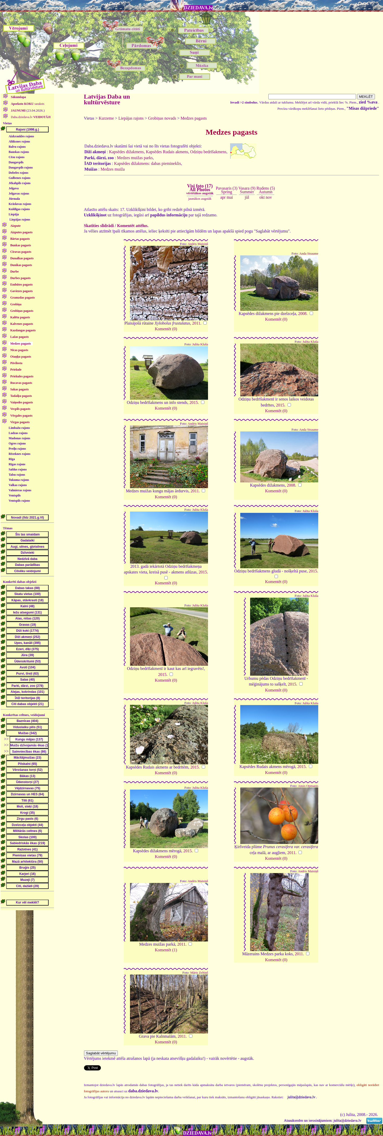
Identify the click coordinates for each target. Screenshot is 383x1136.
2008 (302, 313)
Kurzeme (106, 118)
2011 (196, 323)
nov (269, 197)
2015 (194, 402)
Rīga (12, 459)
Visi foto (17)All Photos (199, 189)
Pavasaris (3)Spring (226, 190)
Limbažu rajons (19, 428)
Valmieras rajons (20, 490)
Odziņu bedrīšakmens (208, 152)
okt (261, 197)
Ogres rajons (17, 443)
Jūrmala (14, 199)
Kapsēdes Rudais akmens (167, 152)
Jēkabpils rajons (19, 183)
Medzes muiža (113, 169)
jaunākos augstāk (199, 199)
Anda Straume (309, 253)
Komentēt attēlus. (132, 225)
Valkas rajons (18, 485)
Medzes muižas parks (135, 158)
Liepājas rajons (19, 219)
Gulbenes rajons (19, 178)
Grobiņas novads (162, 118)
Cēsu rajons (16, 157)
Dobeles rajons (18, 173)
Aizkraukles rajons (21, 136)
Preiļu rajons (17, 448)
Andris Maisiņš (198, 244)
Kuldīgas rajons (19, 209)
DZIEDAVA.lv (198, 7)
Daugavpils (16, 162)
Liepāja (14, 214)
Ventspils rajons (19, 500)
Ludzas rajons (18, 433)
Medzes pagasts (193, 118)
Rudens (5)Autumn (265, 190)
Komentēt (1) (166, 950)
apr (222, 197)
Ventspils (15, 495)
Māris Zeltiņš (199, 972)
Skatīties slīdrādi (99, 225)
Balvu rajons (17, 147)
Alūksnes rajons (19, 141)
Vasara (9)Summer (246, 190)
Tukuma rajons (19, 480)
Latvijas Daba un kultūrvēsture (107, 99)
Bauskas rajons (19, 152)
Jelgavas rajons (19, 193)
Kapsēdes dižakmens (126, 152)
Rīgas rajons (17, 464)
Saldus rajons (18, 469)
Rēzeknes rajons (19, 454)
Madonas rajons (19, 438)
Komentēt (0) (166, 329)
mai (230, 197)
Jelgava (14, 188)
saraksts (27, 104)
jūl (247, 197)
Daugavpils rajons (21, 167)
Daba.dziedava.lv (30, 117)
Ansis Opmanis (308, 786)
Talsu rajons (17, 474)
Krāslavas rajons (20, 204)
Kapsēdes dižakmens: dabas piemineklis (147, 163)
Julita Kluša (200, 344)
